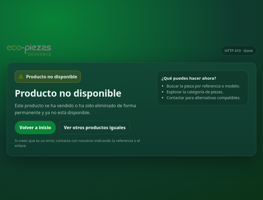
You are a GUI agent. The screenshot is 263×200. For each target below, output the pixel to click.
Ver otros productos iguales (95, 127)
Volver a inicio (35, 127)
